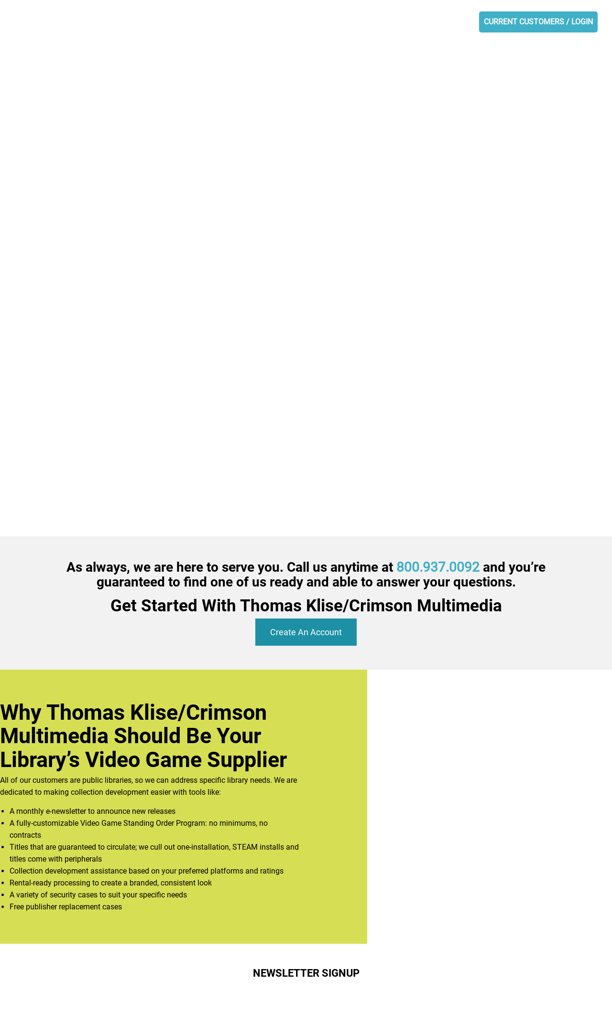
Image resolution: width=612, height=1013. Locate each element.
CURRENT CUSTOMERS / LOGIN (538, 21)
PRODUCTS (265, 22)
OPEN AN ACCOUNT (439, 22)
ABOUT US (215, 22)
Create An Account (306, 632)
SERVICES (314, 22)
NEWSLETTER (368, 22)
